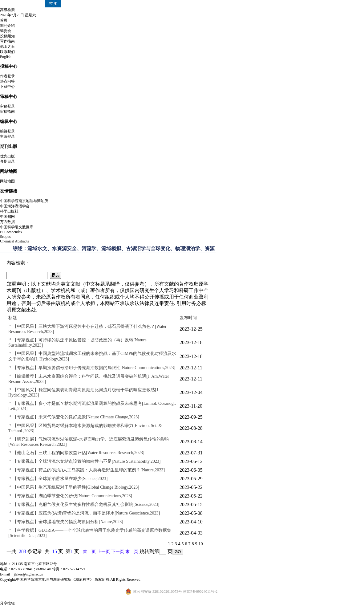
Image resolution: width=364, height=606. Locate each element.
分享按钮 (7, 603)
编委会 (5, 31)
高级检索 (7, 10)
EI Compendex (11, 232)
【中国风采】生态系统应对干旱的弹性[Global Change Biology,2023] (76, 487)
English (5, 57)
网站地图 (7, 181)
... (206, 544)
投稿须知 (7, 36)
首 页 (89, 551)
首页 (3, 20)
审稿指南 (7, 111)
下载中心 (7, 86)
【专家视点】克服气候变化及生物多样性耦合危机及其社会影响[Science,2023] (86, 504)
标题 (12, 317)
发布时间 (188, 317)
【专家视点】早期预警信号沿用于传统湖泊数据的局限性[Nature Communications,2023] (94, 367)
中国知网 (7, 216)
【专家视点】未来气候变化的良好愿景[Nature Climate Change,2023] (76, 417)
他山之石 (7, 46)
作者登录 (7, 76)
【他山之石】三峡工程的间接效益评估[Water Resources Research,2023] (78, 452)
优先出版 (7, 156)
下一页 (117, 551)
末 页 (131, 551)
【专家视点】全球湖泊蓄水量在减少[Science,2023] (60, 478)
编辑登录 (7, 131)
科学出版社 (9, 211)
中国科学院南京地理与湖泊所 (24, 201)
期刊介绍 (7, 25)
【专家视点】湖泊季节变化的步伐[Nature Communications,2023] (72, 496)
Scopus (5, 236)
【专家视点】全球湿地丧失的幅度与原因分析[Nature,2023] (68, 521)
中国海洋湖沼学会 (15, 206)
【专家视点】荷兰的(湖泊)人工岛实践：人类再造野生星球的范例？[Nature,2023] (89, 470)
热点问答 (7, 81)
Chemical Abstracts (14, 241)
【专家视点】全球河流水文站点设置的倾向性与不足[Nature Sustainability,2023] (87, 461)
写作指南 (7, 41)
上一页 (103, 551)
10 (201, 544)
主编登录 (7, 136)
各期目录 (7, 161)
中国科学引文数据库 (16, 227)
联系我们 (7, 52)
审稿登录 (7, 106)
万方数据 (7, 222)
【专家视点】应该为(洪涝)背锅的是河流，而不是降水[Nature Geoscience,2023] (86, 513)
